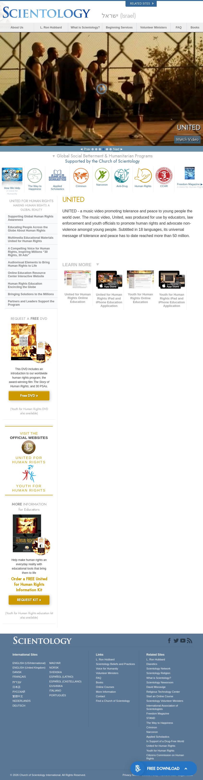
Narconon (102, 176)
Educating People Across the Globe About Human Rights (28, 229)
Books (195, 27)
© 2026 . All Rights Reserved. (48, 775)
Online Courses (105, 687)
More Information (106, 691)
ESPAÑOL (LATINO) (61, 676)
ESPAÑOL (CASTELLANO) (65, 681)
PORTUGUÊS (57, 695)
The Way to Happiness (35, 178)
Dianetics (151, 664)
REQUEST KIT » (29, 599)
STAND (150, 718)
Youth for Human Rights (160, 750)
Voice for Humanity (107, 668)
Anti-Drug (122, 177)
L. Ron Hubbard (51, 27)
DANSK (17, 672)
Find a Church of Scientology (113, 700)
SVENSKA (55, 672)
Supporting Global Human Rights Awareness (30, 218)
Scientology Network (158, 668)
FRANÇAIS (19, 676)
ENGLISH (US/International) (29, 663)
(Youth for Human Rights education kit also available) (29, 615)
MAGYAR (54, 663)
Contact (100, 696)
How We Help (12, 188)
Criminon (81, 177)
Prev (87, 149)
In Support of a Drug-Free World (165, 741)
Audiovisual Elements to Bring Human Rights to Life (29, 264)
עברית (16, 682)
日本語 (16, 687)
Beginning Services (119, 27)
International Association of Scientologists (162, 707)
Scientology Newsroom (159, 682)
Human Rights (143, 177)
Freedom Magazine (157, 713)
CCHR (164, 177)
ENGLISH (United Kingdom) (28, 667)
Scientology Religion (158, 673)
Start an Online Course (159, 696)
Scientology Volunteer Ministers (164, 700)
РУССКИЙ (18, 691)
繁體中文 (17, 696)
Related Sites (142, 3)
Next (116, 149)
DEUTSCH (18, 705)
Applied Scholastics (57, 178)
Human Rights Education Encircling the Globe (25, 285)
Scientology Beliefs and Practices (115, 664)
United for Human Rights (160, 745)
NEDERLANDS (21, 700)
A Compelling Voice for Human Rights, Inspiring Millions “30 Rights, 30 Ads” (29, 252)
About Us (17, 27)
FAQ (179, 27)
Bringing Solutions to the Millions (31, 294)
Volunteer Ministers (153, 27)
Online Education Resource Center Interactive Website (27, 274)
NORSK (54, 667)
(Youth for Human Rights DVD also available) (29, 411)
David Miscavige (156, 687)
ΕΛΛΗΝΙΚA (56, 686)
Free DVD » (29, 395)
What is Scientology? (85, 27)
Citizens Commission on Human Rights (165, 757)
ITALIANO (55, 690)
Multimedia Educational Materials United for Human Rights (30, 239)
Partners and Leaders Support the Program (31, 303)
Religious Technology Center (163, 691)
